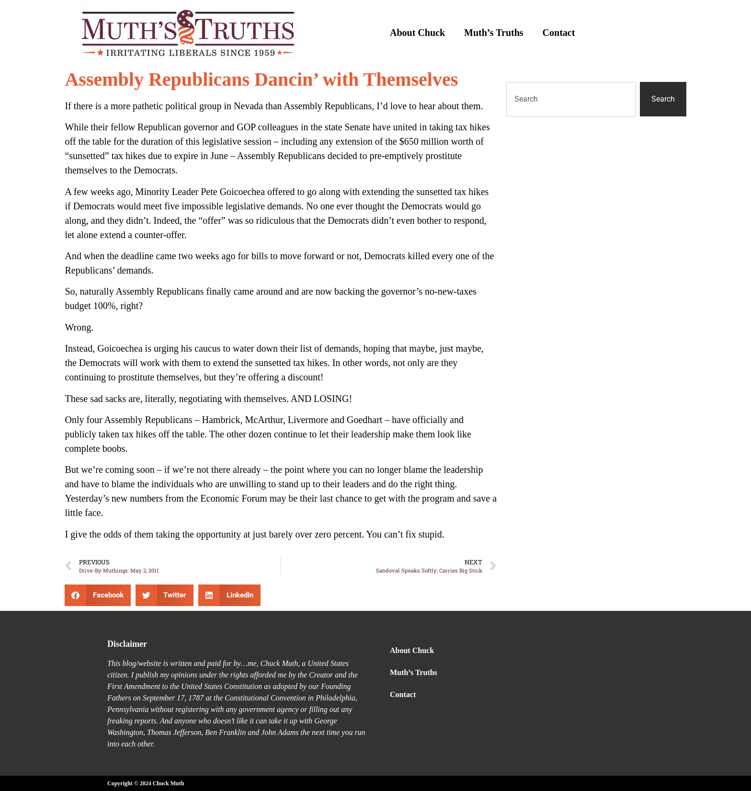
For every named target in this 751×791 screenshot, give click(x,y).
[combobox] (571, 99)
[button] (98, 595)
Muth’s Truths (493, 32)
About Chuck (417, 32)
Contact (559, 32)
